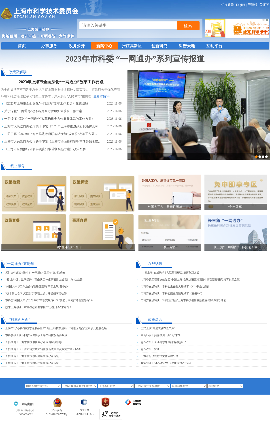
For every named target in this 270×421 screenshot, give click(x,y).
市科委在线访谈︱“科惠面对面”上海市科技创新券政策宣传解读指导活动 (183, 300)
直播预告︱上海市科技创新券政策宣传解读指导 (33, 342)
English (241, 4)
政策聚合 (155, 319)
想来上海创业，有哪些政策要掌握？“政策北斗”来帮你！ (38, 307)
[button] (263, 20)
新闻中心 (104, 46)
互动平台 (214, 46)
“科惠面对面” (19, 319)
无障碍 (252, 4)
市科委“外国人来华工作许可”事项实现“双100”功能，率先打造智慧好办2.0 (49, 300)
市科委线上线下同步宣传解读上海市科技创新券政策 (36, 335)
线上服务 (18, 166)
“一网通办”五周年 (20, 264)
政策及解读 (18, 72)
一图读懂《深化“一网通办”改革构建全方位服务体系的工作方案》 (49, 118)
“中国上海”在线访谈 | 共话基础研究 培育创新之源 (170, 272)
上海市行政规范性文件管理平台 (159, 356)
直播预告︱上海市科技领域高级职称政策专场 (32, 356)
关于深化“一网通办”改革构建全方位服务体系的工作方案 (43, 111)
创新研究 (159, 46)
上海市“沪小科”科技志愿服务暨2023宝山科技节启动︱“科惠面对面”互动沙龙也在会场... (57, 328)
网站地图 (28, 404)
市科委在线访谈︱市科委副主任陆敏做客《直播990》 (172, 293)
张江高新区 (132, 46)
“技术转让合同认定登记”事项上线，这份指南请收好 (36, 293)
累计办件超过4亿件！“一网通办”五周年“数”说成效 (35, 272)
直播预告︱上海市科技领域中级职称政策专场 (32, 363)
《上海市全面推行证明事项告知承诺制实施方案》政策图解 (45, 149)
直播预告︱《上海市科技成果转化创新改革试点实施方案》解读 (43, 349)
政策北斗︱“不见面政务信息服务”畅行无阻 (166, 363)
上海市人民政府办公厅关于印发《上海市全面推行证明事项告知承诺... (52, 141)
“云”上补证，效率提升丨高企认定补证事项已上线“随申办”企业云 (44, 279)
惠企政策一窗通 (150, 349)
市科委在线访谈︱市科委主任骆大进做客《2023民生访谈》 (175, 286)
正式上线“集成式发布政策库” (158, 328)
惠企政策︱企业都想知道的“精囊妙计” (163, 342)
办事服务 (49, 46)
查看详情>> (102, 96)
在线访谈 (155, 264)
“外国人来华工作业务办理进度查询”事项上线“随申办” (37, 286)
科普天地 (187, 46)
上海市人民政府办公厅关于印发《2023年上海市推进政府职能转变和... (52, 126)
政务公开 (77, 46)
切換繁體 (227, 4)
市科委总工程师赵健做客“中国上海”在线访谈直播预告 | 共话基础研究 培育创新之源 (190, 279)
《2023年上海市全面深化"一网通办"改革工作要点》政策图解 (46, 103)
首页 (22, 46)
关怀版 (264, 4)
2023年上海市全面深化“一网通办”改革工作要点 (61, 82)
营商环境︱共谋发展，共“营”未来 (161, 335)
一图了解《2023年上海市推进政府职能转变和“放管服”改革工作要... (50, 134)
